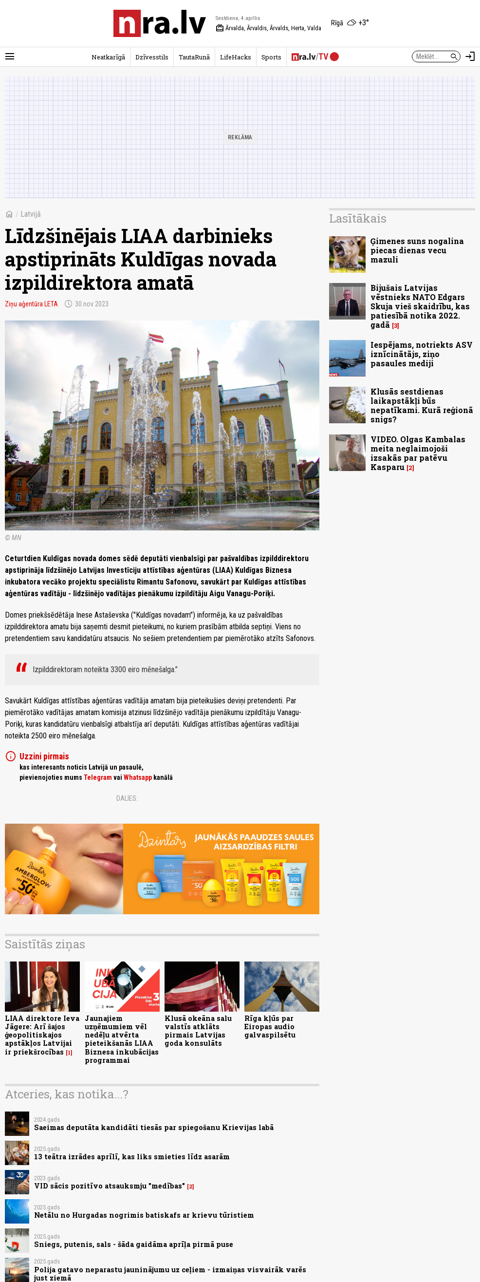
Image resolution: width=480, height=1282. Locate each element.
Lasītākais (358, 218)
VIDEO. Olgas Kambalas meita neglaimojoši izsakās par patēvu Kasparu (417, 453)
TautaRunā (194, 57)
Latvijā (30, 214)
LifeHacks (235, 57)
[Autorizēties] (470, 56)
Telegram (98, 777)
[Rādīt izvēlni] (9, 56)
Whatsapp (138, 777)
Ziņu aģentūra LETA (31, 304)
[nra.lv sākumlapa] (159, 23)
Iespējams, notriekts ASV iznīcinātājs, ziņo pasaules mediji (421, 353)
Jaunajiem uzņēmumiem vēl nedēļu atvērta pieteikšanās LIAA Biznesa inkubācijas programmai (122, 1039)
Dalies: (127, 798)
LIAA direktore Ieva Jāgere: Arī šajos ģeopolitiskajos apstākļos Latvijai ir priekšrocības (42, 1035)
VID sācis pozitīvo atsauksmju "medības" (109, 1185)
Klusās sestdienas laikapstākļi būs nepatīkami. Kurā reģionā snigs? (421, 405)
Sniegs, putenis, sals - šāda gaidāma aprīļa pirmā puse (133, 1244)
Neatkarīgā (108, 57)
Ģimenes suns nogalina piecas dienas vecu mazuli (417, 250)
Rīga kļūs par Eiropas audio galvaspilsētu (269, 1027)
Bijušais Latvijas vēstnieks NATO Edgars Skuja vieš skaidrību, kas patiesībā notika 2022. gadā (420, 306)
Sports (271, 57)
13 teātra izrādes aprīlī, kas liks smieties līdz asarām (132, 1156)
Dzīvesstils (151, 57)
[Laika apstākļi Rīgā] (350, 23)
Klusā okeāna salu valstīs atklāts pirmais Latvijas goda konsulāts (198, 1031)
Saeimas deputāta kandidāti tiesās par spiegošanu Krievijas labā (154, 1127)
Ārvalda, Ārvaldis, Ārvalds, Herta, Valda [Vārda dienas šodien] (268, 28)
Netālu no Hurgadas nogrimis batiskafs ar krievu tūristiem (144, 1215)
